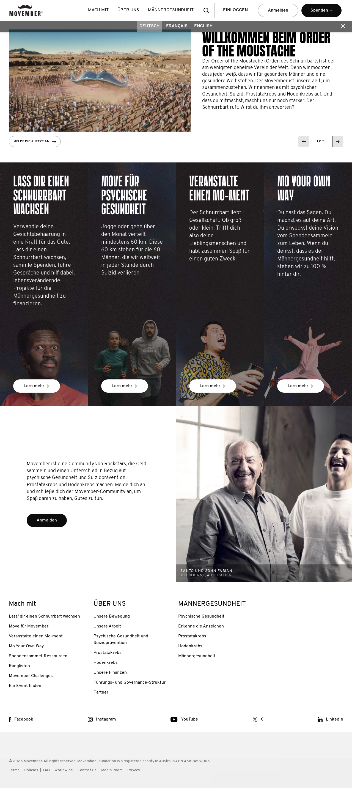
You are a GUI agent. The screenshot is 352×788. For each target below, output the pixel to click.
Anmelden (278, 10)
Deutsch (149, 26)
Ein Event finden (25, 686)
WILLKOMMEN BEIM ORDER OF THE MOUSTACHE (266, 44)
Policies (31, 770)
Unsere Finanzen (110, 672)
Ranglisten (19, 666)
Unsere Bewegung (112, 616)
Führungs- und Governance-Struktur (130, 682)
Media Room (112, 770)
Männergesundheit (196, 656)
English (203, 26)
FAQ (46, 770)
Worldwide (63, 770)
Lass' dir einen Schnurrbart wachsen (44, 616)
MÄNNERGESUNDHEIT (171, 10)
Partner (101, 692)
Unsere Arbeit (107, 626)
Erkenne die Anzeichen (201, 626)
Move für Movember (28, 626)
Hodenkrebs (106, 663)
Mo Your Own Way (26, 646)
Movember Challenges (31, 676)
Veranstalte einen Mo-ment (36, 636)
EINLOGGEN (235, 10)
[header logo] (26, 10)
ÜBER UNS (128, 10)
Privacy (133, 770)
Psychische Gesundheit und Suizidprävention (121, 639)
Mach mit (98, 10)
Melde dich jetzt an (34, 141)
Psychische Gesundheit (201, 616)
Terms (14, 770)
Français (177, 26)
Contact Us (87, 770)
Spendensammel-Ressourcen (38, 656)
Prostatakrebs (108, 653)
